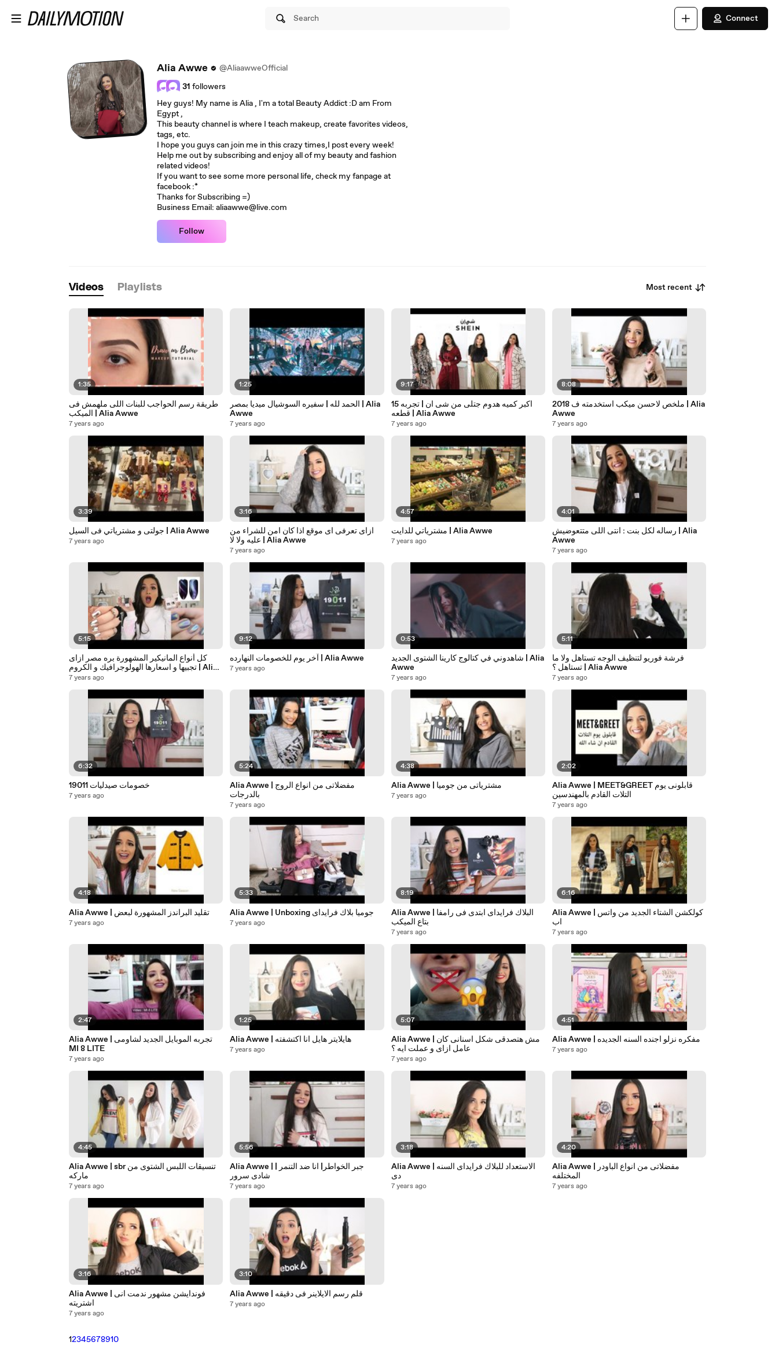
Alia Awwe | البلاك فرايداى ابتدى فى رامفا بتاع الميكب (462, 917)
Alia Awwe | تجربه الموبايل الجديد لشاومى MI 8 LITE (140, 1044)
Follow (191, 231)
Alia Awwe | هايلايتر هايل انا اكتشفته (290, 1039)
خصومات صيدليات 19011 (109, 785)
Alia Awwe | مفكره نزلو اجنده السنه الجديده (626, 1039)
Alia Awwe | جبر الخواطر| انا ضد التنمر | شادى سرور (297, 1171)
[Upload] (685, 18)
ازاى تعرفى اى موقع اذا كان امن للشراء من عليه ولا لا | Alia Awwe (302, 535)
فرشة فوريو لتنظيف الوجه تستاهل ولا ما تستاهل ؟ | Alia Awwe (618, 663)
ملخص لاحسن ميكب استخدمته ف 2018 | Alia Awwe (628, 409)
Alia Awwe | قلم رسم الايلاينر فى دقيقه (296, 1294)
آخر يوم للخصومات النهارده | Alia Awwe (297, 658)
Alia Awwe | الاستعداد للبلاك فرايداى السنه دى (463, 1171)
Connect (735, 18)
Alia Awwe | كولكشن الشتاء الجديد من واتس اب (627, 917)
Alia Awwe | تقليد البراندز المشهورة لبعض (139, 912)
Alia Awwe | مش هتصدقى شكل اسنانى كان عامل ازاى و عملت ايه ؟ (465, 1044)
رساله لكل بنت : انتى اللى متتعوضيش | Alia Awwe (624, 535)
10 (115, 1339)
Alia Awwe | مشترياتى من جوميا (446, 785)
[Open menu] (16, 18)
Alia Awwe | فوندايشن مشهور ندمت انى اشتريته (137, 1298)
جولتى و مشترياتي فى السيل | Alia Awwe (139, 531)
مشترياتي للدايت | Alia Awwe (442, 531)
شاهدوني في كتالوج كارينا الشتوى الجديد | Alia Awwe (467, 663)
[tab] (86, 288)
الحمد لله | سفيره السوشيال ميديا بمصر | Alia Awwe (305, 409)
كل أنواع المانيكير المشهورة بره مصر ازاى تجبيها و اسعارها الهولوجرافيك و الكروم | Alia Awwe (143, 663)
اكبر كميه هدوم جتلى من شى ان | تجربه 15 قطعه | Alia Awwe (461, 409)
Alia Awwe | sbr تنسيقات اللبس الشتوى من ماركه (142, 1171)
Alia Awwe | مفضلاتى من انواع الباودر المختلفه (615, 1171)
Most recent (676, 287)
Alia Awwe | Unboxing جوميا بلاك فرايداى (302, 912)
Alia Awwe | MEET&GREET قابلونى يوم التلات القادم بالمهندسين (622, 790)
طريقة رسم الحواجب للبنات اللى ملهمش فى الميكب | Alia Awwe (143, 409)
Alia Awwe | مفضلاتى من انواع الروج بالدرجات (292, 790)
